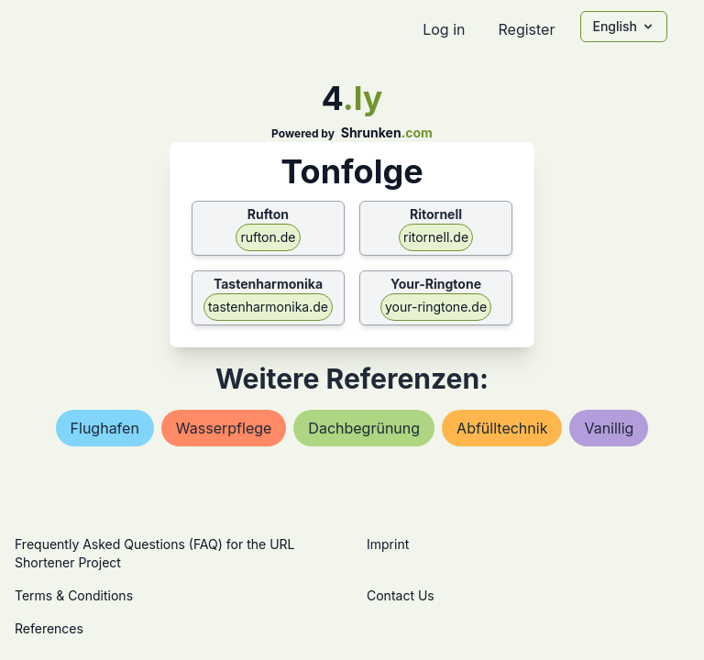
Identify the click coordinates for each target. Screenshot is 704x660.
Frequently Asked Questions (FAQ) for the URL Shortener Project (154, 553)
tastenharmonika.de (268, 306)
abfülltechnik (501, 428)
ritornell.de (435, 237)
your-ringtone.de (436, 306)
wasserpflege (224, 428)
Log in (444, 29)
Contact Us (400, 595)
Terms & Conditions (74, 595)
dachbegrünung (364, 428)
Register (526, 29)
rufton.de (267, 237)
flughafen (105, 428)
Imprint (388, 544)
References (49, 628)
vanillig (608, 428)
